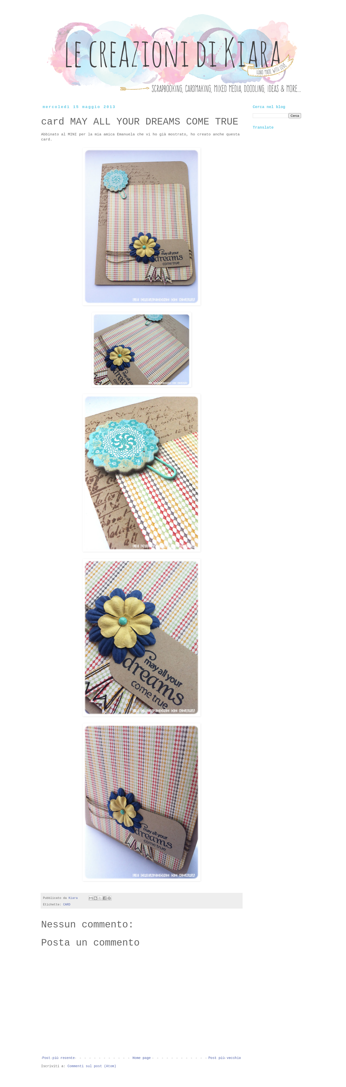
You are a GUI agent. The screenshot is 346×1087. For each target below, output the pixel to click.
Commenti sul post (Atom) (91, 1066)
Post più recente (58, 1058)
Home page (141, 1058)
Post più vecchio (225, 1058)
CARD (66, 904)
